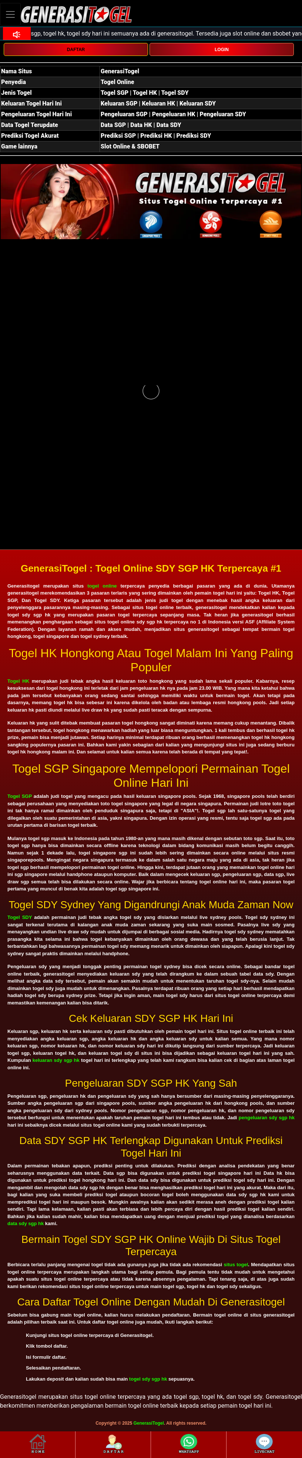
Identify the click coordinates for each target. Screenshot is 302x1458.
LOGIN (222, 49)
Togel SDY (19, 917)
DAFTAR (76, 49)
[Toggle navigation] (10, 14)
